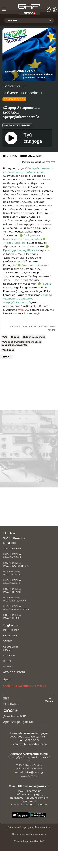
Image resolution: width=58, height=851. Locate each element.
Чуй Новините (14, 538)
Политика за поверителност (29, 834)
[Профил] (54, 9)
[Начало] (29, 6)
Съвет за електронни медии (24, 686)
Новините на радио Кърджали (14, 599)
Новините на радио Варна (12, 582)
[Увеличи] (48, 161)
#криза (15, 336)
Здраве (7, 641)
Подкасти (11, 86)
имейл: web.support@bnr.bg (29, 744)
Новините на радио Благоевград (16, 564)
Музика (8, 666)
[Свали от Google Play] (37, 815)
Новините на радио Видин (12, 590)
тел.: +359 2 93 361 (29, 740)
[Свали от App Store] (20, 815)
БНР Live (9, 533)
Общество (10, 635)
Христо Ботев (12, 548)
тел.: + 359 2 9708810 (29, 764)
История (9, 655)
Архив (7, 679)
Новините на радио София (12, 556)
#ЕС (4, 336)
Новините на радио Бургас (12, 573)
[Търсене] (50, 20)
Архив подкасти (14, 672)
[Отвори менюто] (3, 9)
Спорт (7, 661)
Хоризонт (9, 543)
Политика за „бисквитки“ (29, 841)
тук (21, 309)
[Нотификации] (48, 9)
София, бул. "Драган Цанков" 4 (29, 736)
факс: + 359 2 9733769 (29, 768)
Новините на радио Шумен (12, 616)
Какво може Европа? (18, 125)
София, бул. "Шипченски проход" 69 (29, 759)
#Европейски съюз (34, 336)
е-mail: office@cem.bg (29, 772)
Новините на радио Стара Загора (16, 608)
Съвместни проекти (22, 93)
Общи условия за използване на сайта (29, 827)
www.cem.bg (29, 776)
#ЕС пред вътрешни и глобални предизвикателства (21, 343)
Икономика (11, 630)
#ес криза (8, 349)
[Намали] (53, 161)
